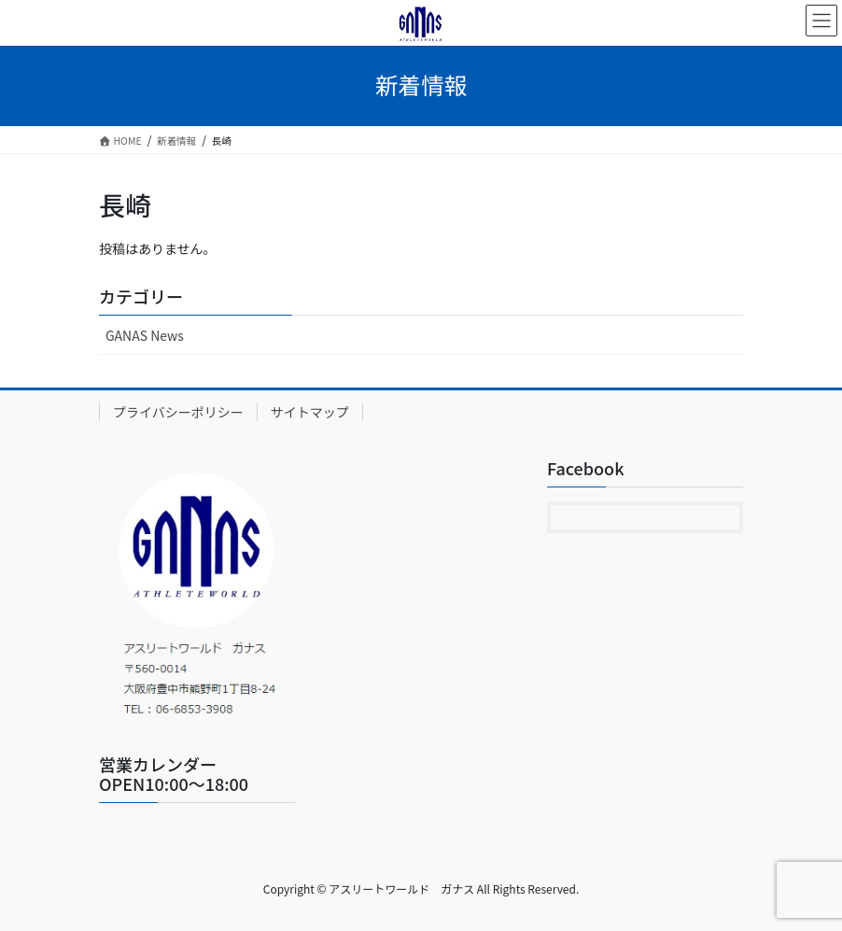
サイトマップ (310, 411)
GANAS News (144, 335)
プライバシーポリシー (178, 411)
